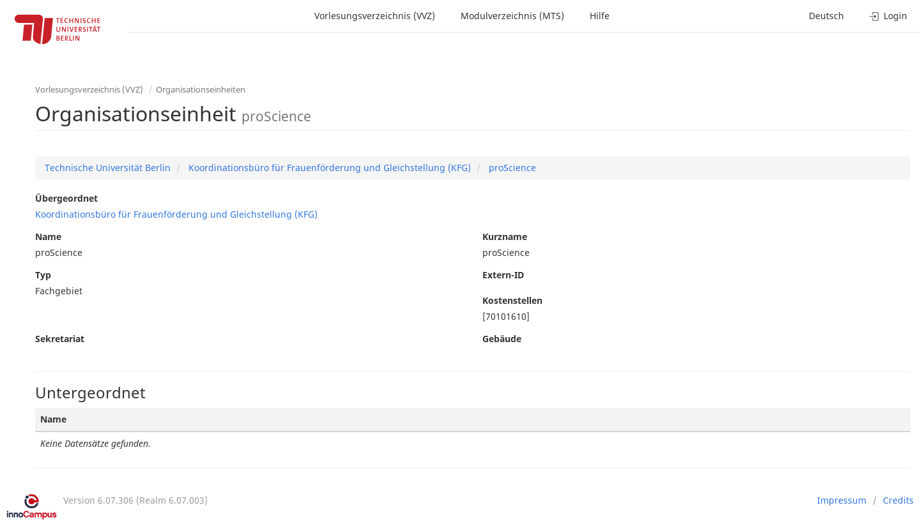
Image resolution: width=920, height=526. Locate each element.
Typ (43, 275)
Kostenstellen (512, 300)
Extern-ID (503, 275)
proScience (511, 168)
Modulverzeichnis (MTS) (512, 16)
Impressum (841, 500)
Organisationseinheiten (200, 89)
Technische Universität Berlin (108, 168)
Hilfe (600, 16)
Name (48, 236)
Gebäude (501, 339)
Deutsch (826, 16)
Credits (898, 500)
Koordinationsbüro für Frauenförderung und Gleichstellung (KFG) (328, 168)
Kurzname (504, 236)
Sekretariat (59, 339)
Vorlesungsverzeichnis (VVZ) (374, 16)
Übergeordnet (66, 198)
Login (888, 16)
